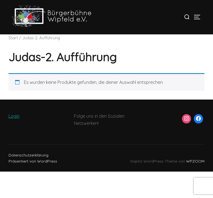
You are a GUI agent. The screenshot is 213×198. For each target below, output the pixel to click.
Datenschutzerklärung (28, 155)
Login (14, 116)
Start (13, 37)
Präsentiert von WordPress (33, 161)
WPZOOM (195, 161)
